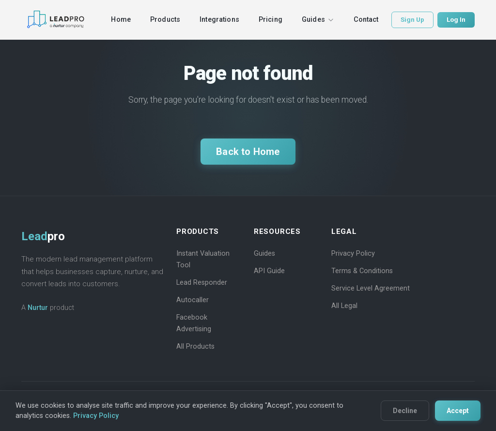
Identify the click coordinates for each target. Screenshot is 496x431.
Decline (405, 411)
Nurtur (38, 308)
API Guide (269, 271)
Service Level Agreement (370, 288)
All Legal (344, 306)
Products (165, 19)
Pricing (270, 19)
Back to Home (247, 151)
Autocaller (192, 300)
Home (121, 19)
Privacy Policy (353, 253)
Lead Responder (201, 282)
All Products (195, 346)
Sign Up (412, 19)
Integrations (219, 19)
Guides (318, 19)
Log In (456, 19)
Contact (366, 19)
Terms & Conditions (362, 271)
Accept (458, 411)
